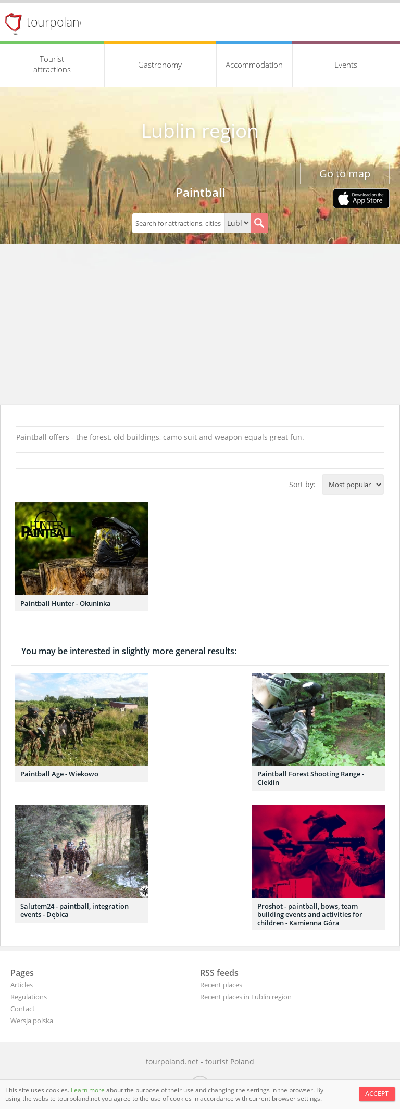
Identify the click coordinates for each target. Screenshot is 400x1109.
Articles (21, 984)
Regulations (28, 996)
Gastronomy (160, 64)
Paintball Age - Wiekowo (59, 774)
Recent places (221, 984)
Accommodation (254, 64)
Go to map (344, 174)
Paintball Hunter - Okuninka (65, 603)
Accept (377, 1093)
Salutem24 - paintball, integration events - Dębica (74, 910)
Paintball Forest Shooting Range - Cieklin (310, 778)
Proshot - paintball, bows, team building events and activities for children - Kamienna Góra (309, 914)
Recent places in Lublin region (246, 996)
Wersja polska (31, 1020)
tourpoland (57, 22)
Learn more (88, 1090)
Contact (22, 1008)
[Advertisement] (200, 327)
